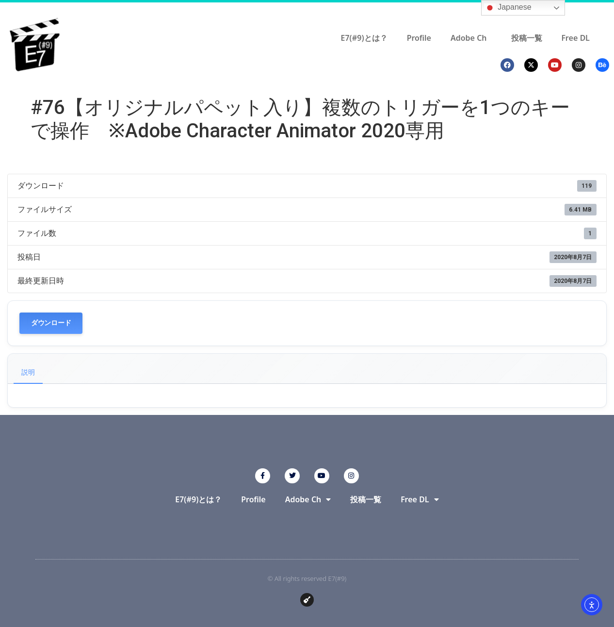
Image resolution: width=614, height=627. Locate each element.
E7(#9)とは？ (364, 38)
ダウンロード (51, 323)
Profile (419, 38)
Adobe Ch (471, 38)
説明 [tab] (28, 372)
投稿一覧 (526, 38)
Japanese (508, 8)
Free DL (578, 38)
